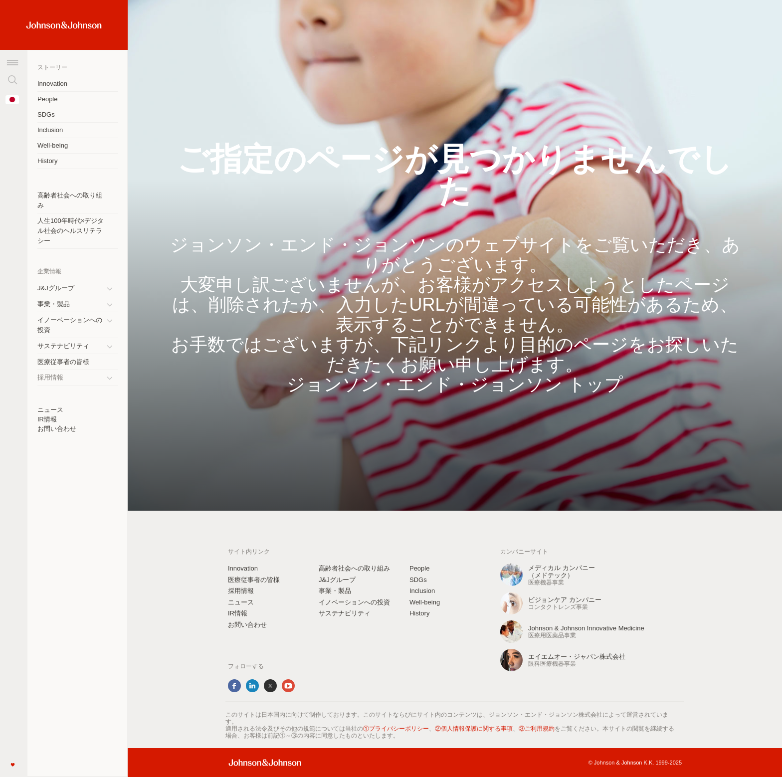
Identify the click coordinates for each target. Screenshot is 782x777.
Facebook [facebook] (234, 685)
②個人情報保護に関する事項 (474, 728)
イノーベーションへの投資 (69, 325)
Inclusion (50, 130)
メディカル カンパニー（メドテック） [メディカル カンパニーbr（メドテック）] (561, 571)
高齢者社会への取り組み (69, 200)
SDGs (46, 114)
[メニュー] (12, 62)
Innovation (52, 83)
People (47, 99)
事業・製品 (53, 304)
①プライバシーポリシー (396, 728)
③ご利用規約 (537, 728)
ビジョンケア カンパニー (564, 599)
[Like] (12, 764)
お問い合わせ (56, 428)
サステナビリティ (63, 346)
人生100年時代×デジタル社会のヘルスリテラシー (70, 230)
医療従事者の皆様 (63, 362)
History (47, 161)
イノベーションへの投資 (354, 602)
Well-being (52, 145)
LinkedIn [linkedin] (252, 685)
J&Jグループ (337, 579)
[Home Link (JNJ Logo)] (64, 25)
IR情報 (47, 419)
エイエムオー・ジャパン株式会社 (576, 656)
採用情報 (241, 590)
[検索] (12, 79)
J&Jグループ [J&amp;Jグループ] (55, 288)
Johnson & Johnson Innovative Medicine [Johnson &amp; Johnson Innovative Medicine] (586, 628)
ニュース (50, 409)
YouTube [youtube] (288, 685)
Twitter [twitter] (270, 685)
